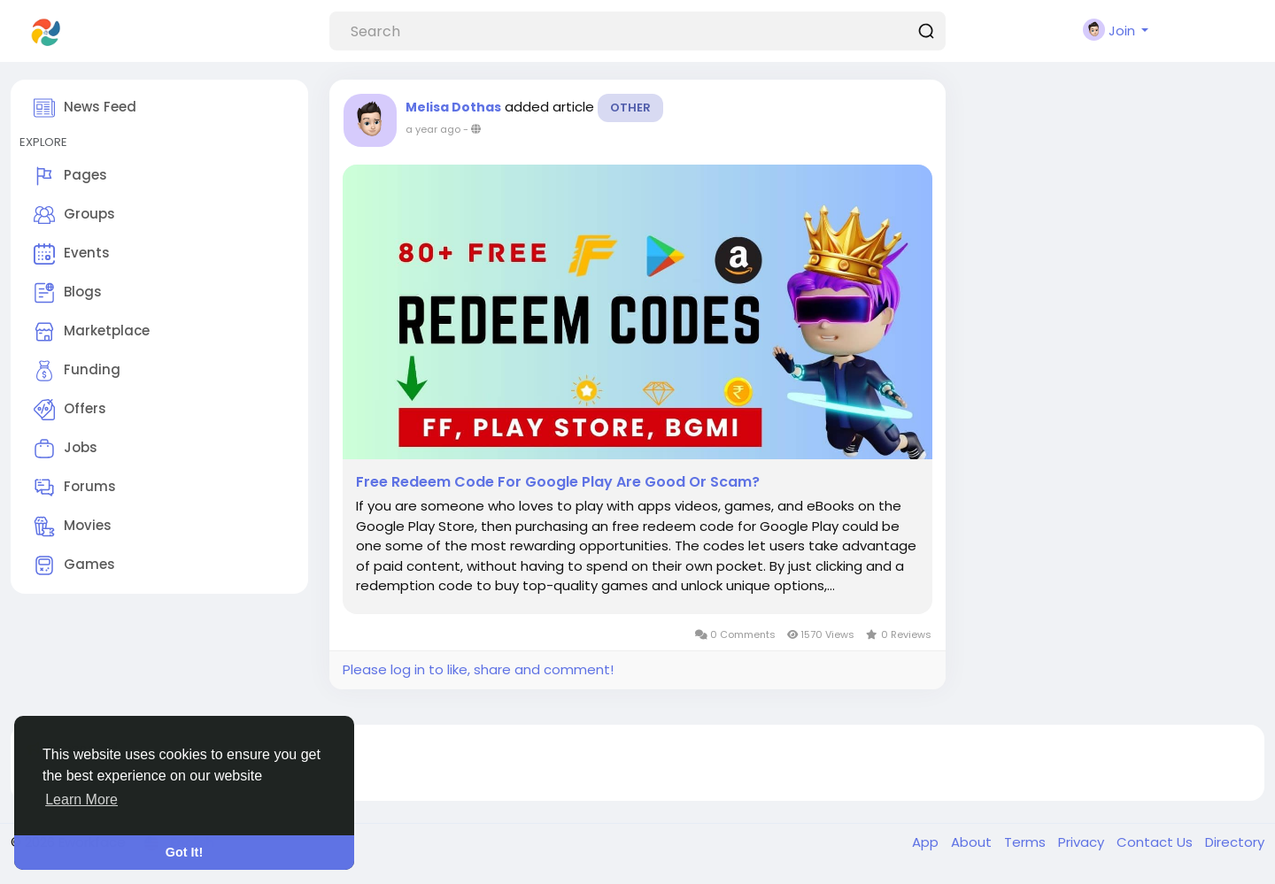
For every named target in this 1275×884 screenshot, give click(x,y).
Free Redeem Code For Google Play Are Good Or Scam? (558, 482)
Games (74, 565)
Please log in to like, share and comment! (478, 669)
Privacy (1083, 842)
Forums (75, 487)
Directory (1234, 842)
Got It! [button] (184, 852)
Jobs (65, 448)
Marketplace (92, 331)
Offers (70, 409)
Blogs (68, 293)
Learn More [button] (81, 799)
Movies (73, 526)
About (973, 842)
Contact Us (1156, 842)
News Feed (85, 108)
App (927, 842)
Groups (74, 215)
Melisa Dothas (453, 107)
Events (72, 254)
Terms (1026, 842)
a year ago (433, 129)
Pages (70, 176)
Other (630, 107)
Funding (77, 370)
